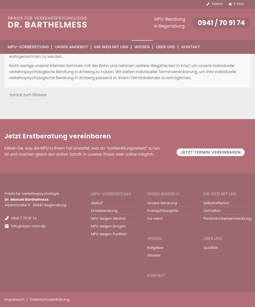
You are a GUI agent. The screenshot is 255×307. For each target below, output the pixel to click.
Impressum (14, 299)
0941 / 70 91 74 (221, 23)
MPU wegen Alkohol (108, 218)
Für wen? (155, 218)
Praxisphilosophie (162, 210)
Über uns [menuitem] (165, 47)
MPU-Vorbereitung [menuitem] (28, 47)
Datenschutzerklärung (49, 299)
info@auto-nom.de (28, 226)
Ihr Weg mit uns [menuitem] (111, 47)
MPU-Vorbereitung (111, 194)
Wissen (154, 238)
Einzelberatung (104, 210)
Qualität (210, 247)
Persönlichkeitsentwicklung (222, 218)
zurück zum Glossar (28, 95)
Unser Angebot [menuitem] (71, 47)
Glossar (154, 255)
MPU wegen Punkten (109, 234)
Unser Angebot (163, 194)
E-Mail (239, 4)
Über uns (212, 238)
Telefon (217, 4)
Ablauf (97, 203)
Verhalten (212, 210)
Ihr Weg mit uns (220, 194)
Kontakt (190, 47)
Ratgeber (155, 247)
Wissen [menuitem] (142, 47)
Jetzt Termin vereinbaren (211, 152)
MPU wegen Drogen (108, 226)
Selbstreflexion (216, 203)
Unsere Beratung (162, 203)
